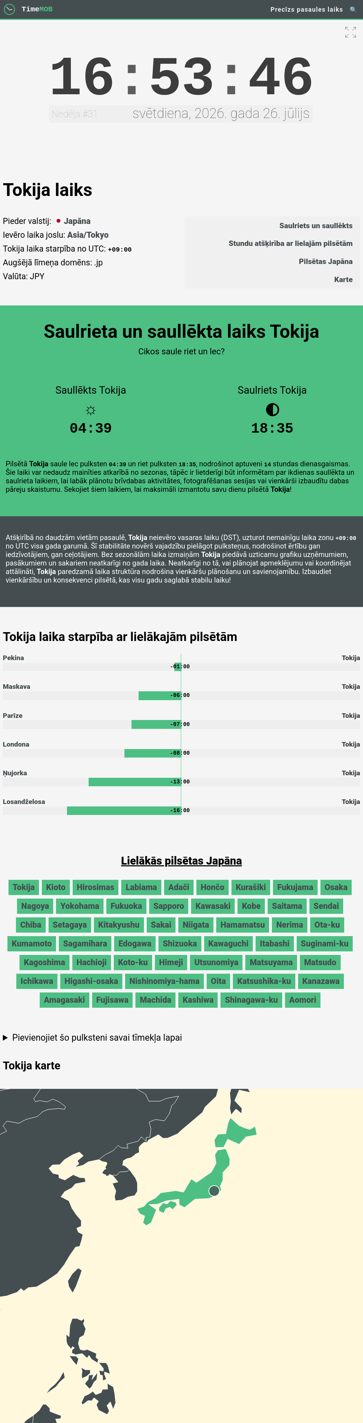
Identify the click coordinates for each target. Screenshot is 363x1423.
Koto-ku (133, 970)
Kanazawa (321, 989)
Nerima (289, 933)
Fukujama (295, 895)
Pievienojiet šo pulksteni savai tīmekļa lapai (97, 1046)
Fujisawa (112, 1008)
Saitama (287, 914)
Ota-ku (327, 933)
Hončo (212, 895)
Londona (16, 750)
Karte (343, 279)
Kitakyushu (119, 933)
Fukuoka (126, 914)
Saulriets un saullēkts (316, 225)
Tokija (24, 895)
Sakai (161, 933)
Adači (178, 895)
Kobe (251, 914)
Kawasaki (212, 914)
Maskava (16, 691)
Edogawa (134, 952)
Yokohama (79, 914)
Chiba (30, 933)
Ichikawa (37, 989)
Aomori (302, 1008)
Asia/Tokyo (88, 235)
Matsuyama (271, 970)
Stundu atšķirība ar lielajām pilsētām (291, 243)
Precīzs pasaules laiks (306, 9)
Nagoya (35, 914)
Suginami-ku (324, 952)
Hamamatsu (242, 933)
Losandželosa (24, 809)
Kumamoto (32, 952)
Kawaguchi (228, 952)
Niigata (196, 933)
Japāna (72, 221)
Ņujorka (15, 780)
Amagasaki (64, 1008)
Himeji (171, 970)
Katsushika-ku (264, 989)
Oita (218, 989)
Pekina (13, 661)
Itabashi (274, 952)
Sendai (326, 914)
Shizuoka (180, 952)
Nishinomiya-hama (164, 989)
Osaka (336, 895)
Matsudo (320, 970)
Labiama (141, 895)
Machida (155, 1008)
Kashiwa (198, 1008)
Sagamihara (85, 952)
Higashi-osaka (91, 989)
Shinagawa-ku (251, 1008)
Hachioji (92, 970)
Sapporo (168, 914)
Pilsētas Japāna (326, 261)
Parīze (13, 720)
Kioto (56, 895)
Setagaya (70, 933)
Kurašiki (251, 895)
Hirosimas (96, 895)
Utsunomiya (216, 970)
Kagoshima (44, 970)
